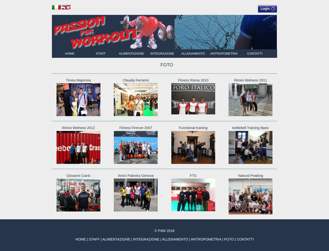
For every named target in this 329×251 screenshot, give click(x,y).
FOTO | (230, 239)
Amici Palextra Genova (136, 176)
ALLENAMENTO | (176, 239)
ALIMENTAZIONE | (117, 239)
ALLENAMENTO (193, 53)
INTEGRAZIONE (162, 53)
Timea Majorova (78, 80)
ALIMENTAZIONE (131, 53)
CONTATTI (254, 53)
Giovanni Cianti (78, 176)
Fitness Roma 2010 (193, 80)
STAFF (101, 53)
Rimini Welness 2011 (250, 80)
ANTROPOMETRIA (224, 53)
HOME (70, 53)
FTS (193, 176)
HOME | (82, 239)
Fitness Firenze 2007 (135, 128)
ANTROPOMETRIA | (207, 239)
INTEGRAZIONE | (147, 239)
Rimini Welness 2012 (78, 128)
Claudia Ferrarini (136, 80)
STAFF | (95, 239)
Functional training (193, 128)
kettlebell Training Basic (250, 128)
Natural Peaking (250, 176)
